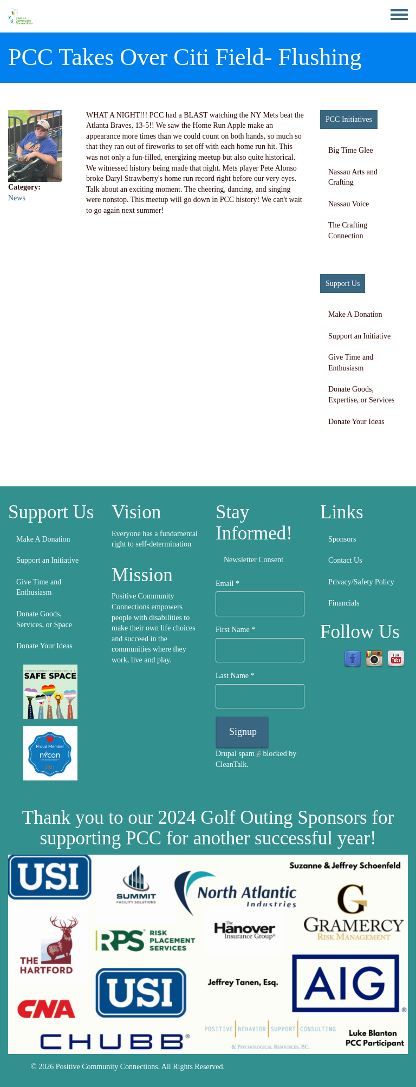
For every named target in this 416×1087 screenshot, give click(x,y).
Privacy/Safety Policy (361, 582)
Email (227, 584)
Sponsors (342, 539)
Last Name (235, 676)
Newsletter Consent (253, 560)
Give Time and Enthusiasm (350, 362)
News (16, 198)
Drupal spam (238, 754)
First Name (235, 630)
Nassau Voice (348, 204)
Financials (344, 603)
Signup (243, 731)
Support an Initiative (359, 336)
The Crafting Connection (347, 230)
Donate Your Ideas (356, 422)
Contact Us (345, 560)
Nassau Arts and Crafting (353, 177)
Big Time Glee (350, 150)
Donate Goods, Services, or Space (44, 619)
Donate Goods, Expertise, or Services (361, 394)
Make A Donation (355, 314)
